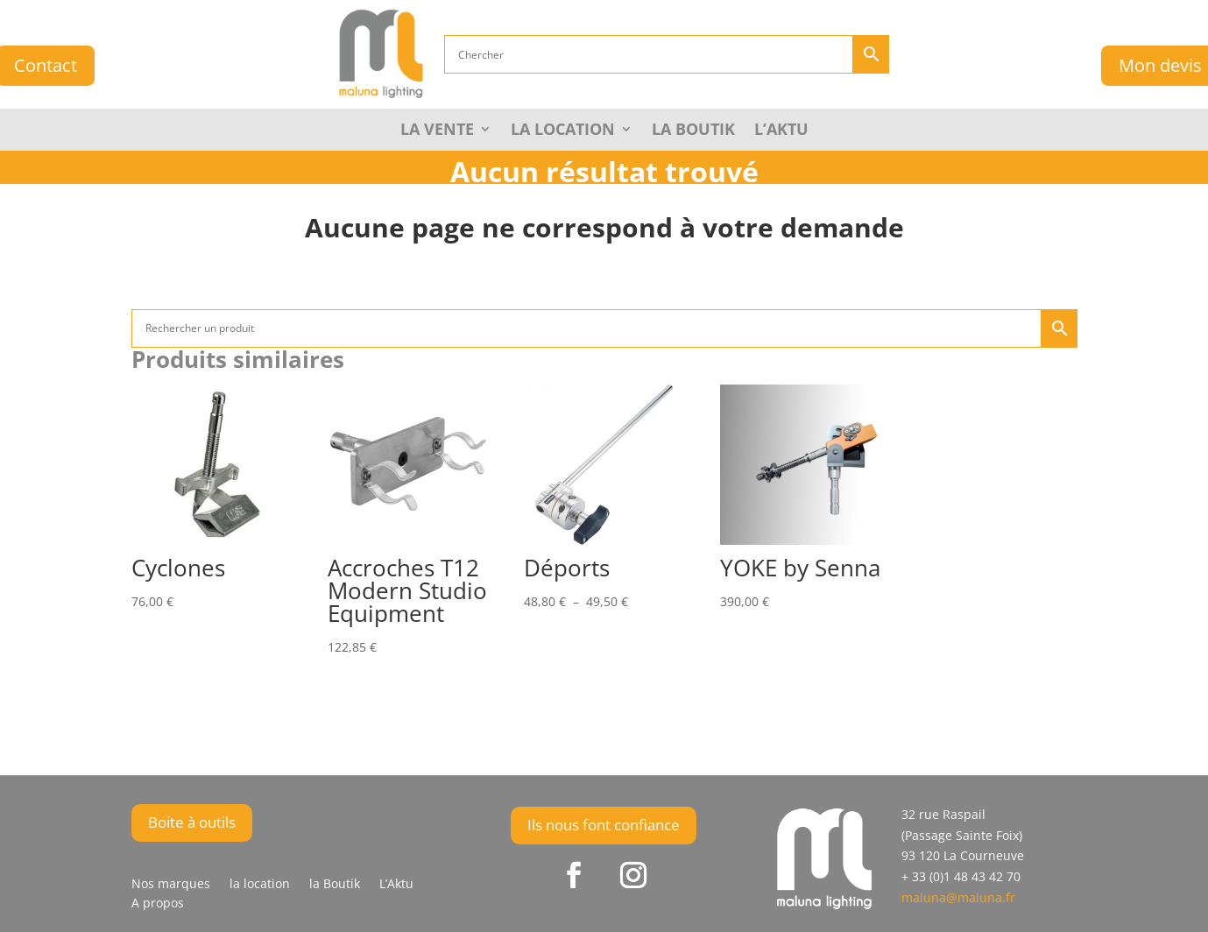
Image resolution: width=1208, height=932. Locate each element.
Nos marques (170, 885)
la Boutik (693, 131)
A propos (157, 904)
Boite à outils (192, 822)
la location (260, 885)
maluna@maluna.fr (958, 897)
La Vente (437, 131)
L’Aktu (781, 131)
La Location (563, 131)
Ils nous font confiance (603, 825)
